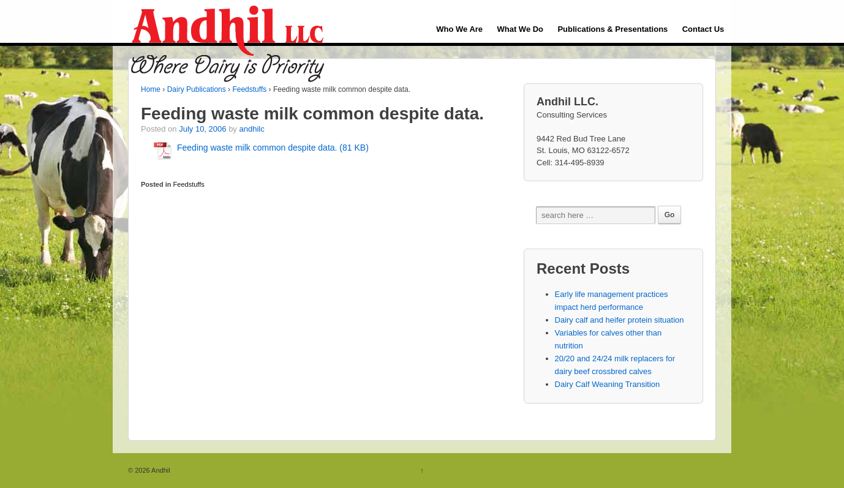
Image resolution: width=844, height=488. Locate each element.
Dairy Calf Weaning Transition (607, 384)
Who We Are (459, 29)
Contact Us (703, 29)
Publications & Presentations (612, 29)
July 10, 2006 (202, 128)
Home (150, 89)
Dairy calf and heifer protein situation (619, 320)
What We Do (520, 29)
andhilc (251, 128)
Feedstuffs (249, 89)
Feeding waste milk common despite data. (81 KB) (273, 147)
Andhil (160, 470)
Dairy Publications (196, 89)
